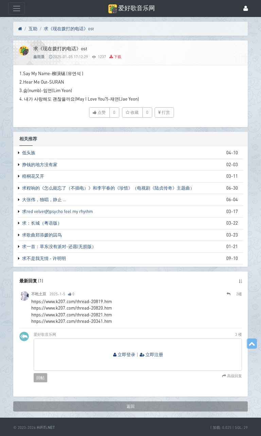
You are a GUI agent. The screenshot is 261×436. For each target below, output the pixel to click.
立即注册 (151, 354)
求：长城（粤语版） (42, 223)
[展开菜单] (16, 8)
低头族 (28, 152)
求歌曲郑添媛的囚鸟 (42, 235)
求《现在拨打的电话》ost (69, 28)
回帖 (40, 377)
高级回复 (234, 376)
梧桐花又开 (33, 176)
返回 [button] (130, 406)
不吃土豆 (38, 294)
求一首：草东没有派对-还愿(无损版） (59, 246)
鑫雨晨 (39, 56)
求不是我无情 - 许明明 (44, 258)
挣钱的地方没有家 (39, 164)
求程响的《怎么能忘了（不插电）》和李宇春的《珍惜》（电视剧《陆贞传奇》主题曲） (108, 188)
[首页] (20, 28)
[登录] (245, 9)
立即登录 (124, 354)
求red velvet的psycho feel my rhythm (57, 211)
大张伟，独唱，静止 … (44, 199)
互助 (33, 28)
